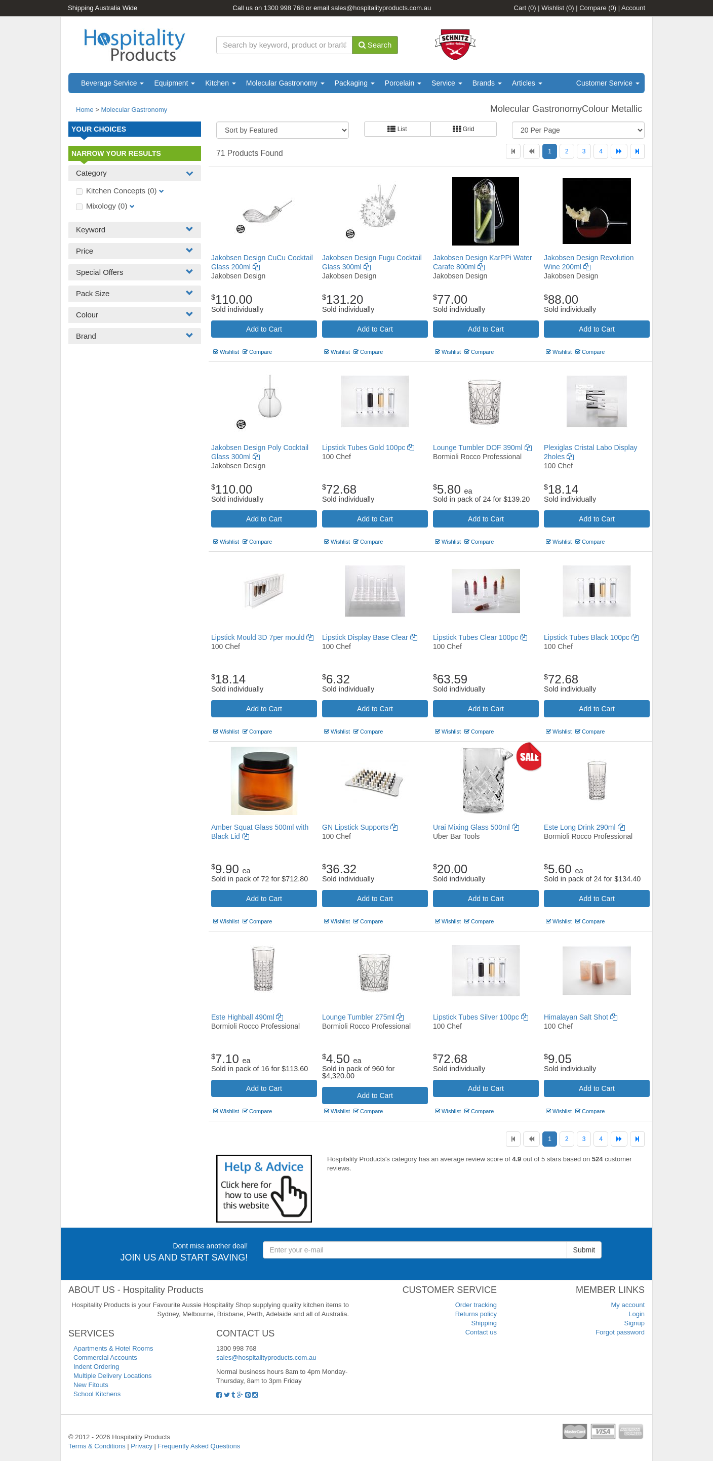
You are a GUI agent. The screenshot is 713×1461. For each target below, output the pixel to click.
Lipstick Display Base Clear (369, 637)
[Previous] (531, 151)
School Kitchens (97, 1394)
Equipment (174, 83)
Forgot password (620, 1332)
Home (85, 109)
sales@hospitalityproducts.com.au (381, 8)
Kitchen (220, 83)
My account (628, 1305)
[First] (513, 151)
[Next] (619, 151)
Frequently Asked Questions (199, 1446)
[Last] (637, 151)
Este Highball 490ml (247, 1017)
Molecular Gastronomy (285, 83)
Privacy (141, 1446)
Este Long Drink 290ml (584, 827)
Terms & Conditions (97, 1446)
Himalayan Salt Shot (580, 1017)
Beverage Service (112, 83)
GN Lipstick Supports (360, 827)
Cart (525, 8)
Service (446, 83)
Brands (487, 83)
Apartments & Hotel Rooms (113, 1348)
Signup (634, 1323)
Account (633, 8)
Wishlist (557, 8)
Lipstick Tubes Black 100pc (591, 637)
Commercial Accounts (105, 1357)
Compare (597, 8)
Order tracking (476, 1305)
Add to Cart (264, 329)
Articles (527, 83)
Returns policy (476, 1314)
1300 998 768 (284, 8)
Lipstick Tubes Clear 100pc (480, 637)
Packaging (355, 83)
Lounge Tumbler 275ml (363, 1017)
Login (636, 1314)
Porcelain (403, 83)
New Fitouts (90, 1385)
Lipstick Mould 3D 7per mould (262, 637)
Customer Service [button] (608, 83)
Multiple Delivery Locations (112, 1375)
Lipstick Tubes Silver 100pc (480, 1017)
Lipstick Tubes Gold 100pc (368, 447)
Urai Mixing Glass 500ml (476, 827)
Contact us (481, 1332)
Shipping (484, 1323)
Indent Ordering (96, 1366)
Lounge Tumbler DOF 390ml (482, 447)
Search (375, 44)
